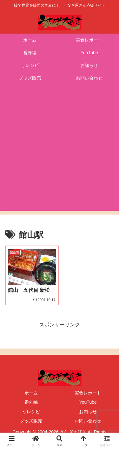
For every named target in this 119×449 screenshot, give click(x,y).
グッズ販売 (31, 420)
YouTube (88, 402)
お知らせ (88, 411)
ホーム (31, 392)
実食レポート (88, 392)
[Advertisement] (59, 151)
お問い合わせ (88, 420)
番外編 (31, 402)
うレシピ (31, 411)
